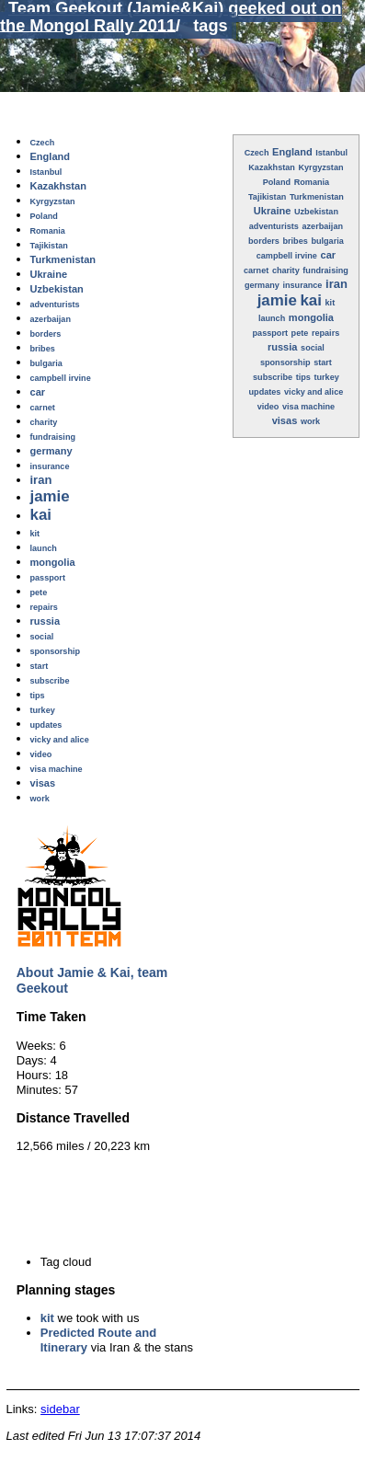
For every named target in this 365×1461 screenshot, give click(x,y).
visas (285, 420)
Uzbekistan (316, 211)
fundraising (325, 270)
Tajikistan (267, 196)
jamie (277, 300)
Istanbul (331, 152)
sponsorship (285, 362)
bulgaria (327, 241)
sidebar (60, 1409)
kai (310, 300)
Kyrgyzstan (320, 167)
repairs (325, 333)
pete (300, 333)
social (313, 347)
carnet (256, 270)
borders (263, 241)
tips (303, 377)
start (323, 362)
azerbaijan (322, 226)
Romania (311, 182)
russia (283, 346)
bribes (295, 241)
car (328, 254)
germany (262, 285)
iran (336, 284)
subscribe (272, 377)
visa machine (308, 406)
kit (47, 1318)
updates (265, 392)
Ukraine (272, 210)
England (292, 151)
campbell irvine (287, 255)
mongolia (311, 317)
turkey (326, 377)
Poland (277, 182)
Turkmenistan (317, 196)
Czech (257, 152)
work (310, 421)
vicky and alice (313, 392)
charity (286, 270)
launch (271, 318)
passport (270, 333)
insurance (302, 285)
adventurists (274, 226)
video (268, 406)
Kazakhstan (271, 167)
